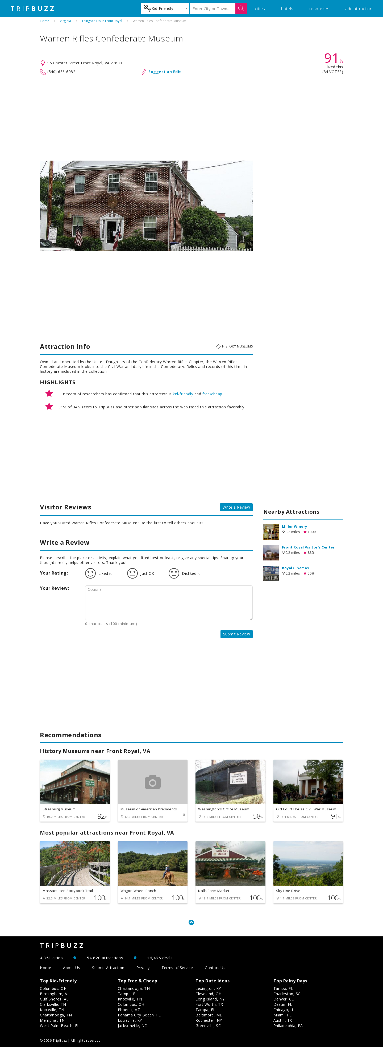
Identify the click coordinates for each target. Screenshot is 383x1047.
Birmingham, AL (54, 993)
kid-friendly (183, 393)
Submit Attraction (108, 967)
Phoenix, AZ (129, 1009)
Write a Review (236, 507)
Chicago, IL (283, 1009)
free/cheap (212, 393)
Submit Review (236, 633)
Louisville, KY (130, 1020)
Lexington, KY (208, 988)
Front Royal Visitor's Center (308, 547)
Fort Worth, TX (209, 1004)
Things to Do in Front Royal (102, 21)
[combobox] (165, 8)
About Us (71, 967)
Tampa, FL (128, 993)
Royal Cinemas (295, 568)
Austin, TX (282, 1020)
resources (319, 8)
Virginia (65, 21)
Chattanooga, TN (56, 1014)
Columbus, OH (53, 988)
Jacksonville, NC (132, 1025)
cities (260, 8)
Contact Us (215, 967)
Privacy (143, 967)
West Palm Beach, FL (60, 1025)
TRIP (33, 8)
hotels (287, 8)
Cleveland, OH (208, 993)
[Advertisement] (191, 118)
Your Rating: (54, 573)
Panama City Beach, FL (139, 1014)
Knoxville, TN (52, 1009)
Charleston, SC (287, 993)
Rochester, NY (208, 1020)
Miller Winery (294, 526)
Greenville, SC (208, 1025)
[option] (146, 206)
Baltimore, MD (209, 1014)
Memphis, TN (52, 1020)
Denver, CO (284, 999)
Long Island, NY (210, 999)
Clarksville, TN (53, 1004)
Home (44, 21)
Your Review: (54, 588)
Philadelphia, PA (288, 1025)
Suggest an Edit (164, 71)
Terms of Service (177, 967)
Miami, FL (282, 1014)
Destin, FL (282, 1004)
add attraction (358, 8)
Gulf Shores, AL (54, 999)
